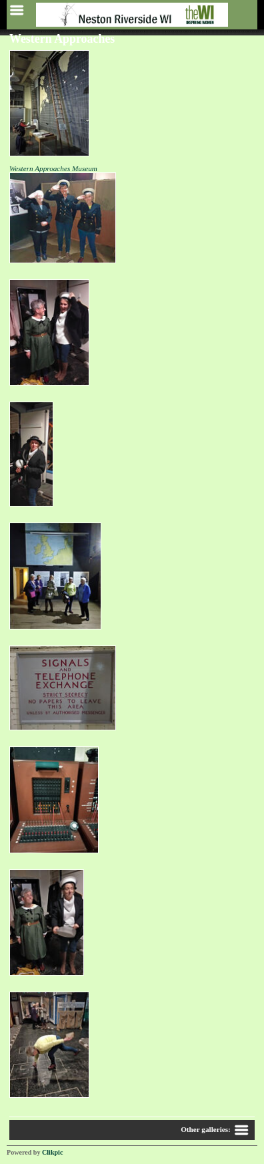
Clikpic (52, 1152)
